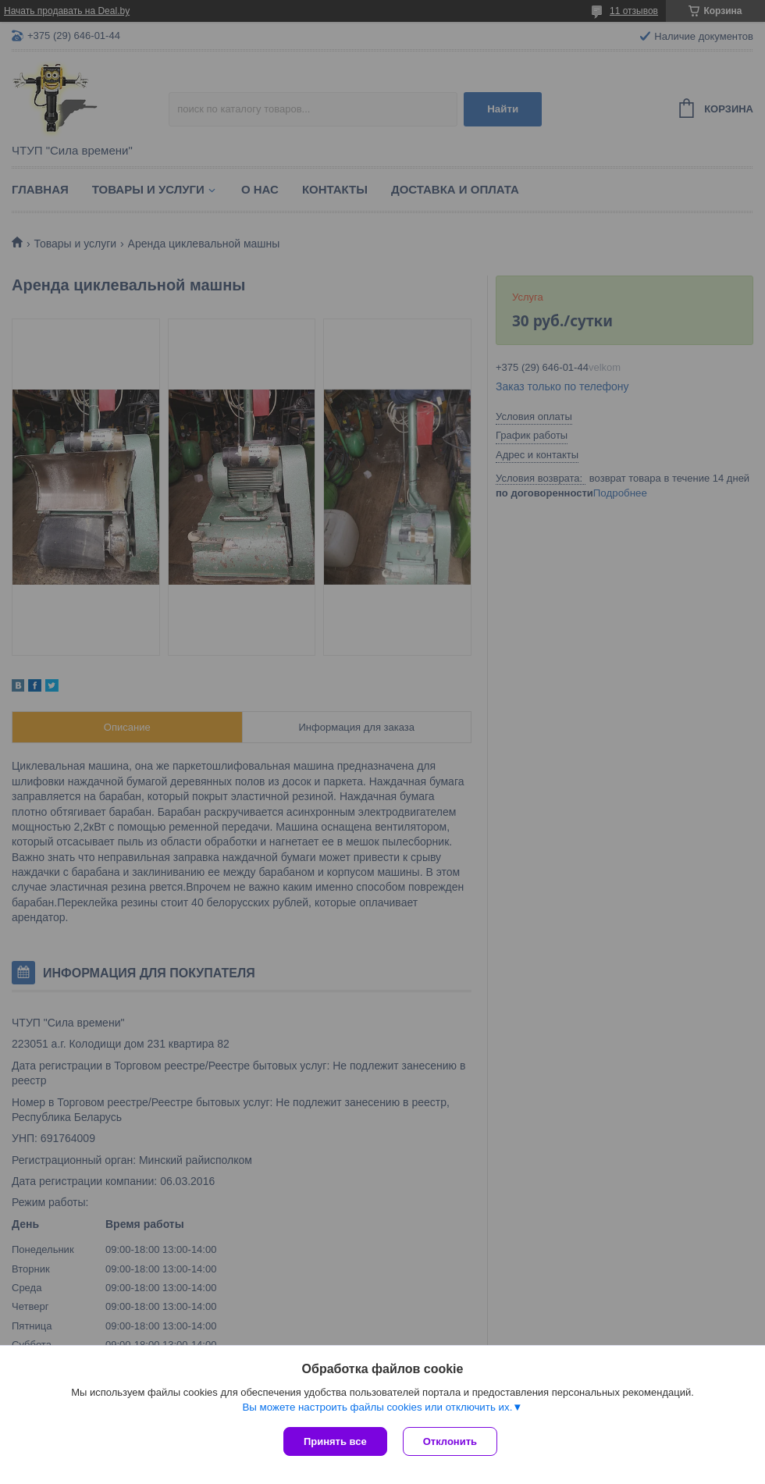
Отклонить (450, 1441)
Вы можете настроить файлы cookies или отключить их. (377, 1407)
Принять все (335, 1441)
